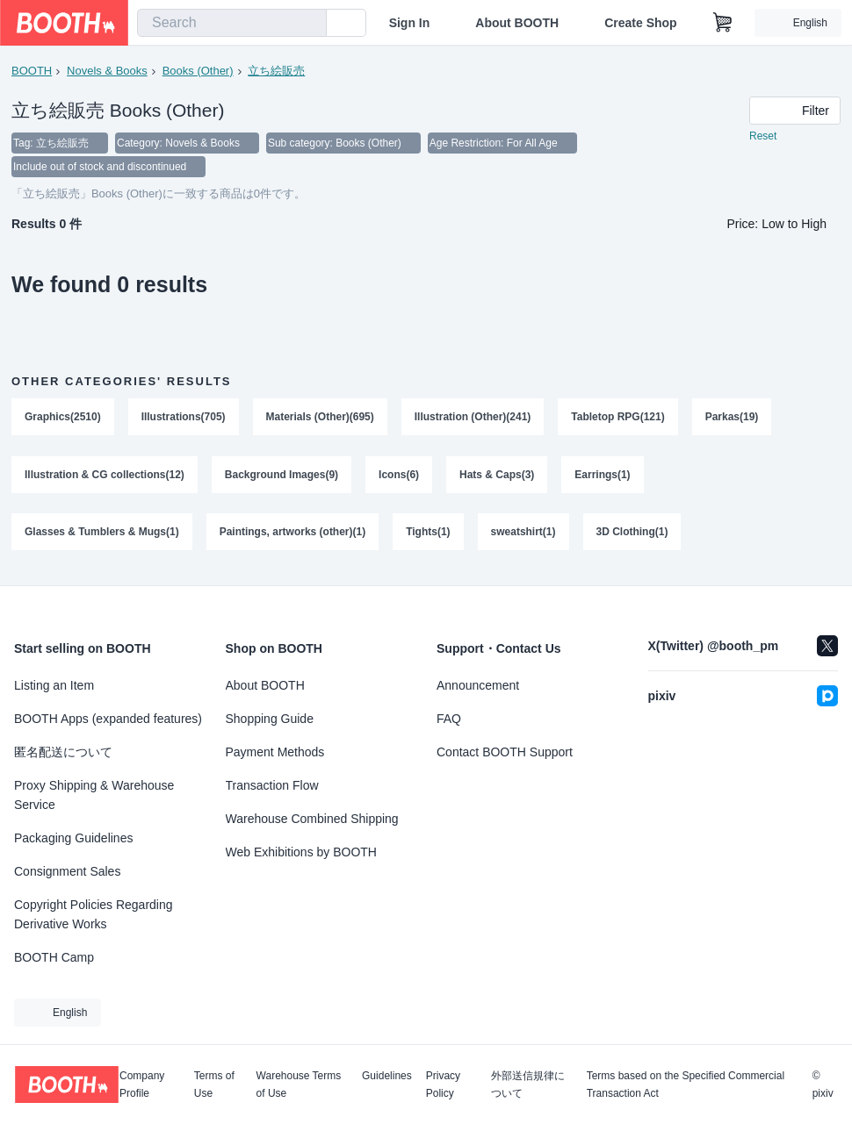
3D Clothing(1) (632, 534)
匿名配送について (63, 752)
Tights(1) (429, 534)
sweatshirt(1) (523, 534)
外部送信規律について (528, 1084)
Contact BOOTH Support (505, 752)
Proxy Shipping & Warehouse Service (94, 795)
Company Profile (141, 1084)
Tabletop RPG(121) (618, 418)
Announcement (478, 685)
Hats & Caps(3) (496, 476)
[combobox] (232, 23)
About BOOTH (517, 23)
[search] (309, 23)
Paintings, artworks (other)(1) (293, 534)
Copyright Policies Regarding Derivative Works (93, 914)
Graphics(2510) (63, 418)
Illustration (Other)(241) (473, 418)
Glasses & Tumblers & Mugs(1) (102, 534)
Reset (762, 137)
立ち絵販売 (277, 70)
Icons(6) (399, 476)
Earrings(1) (603, 476)
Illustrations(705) (183, 418)
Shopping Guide (270, 719)
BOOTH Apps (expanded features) (108, 719)
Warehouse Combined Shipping (312, 819)
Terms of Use (214, 1084)
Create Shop (640, 23)
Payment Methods (275, 752)
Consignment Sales (67, 871)
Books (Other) (198, 70)
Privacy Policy (443, 1084)
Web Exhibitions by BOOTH (301, 852)
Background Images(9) (281, 476)
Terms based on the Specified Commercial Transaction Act (685, 1084)
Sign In (409, 23)
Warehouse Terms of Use (299, 1084)
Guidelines (387, 1076)
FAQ (449, 719)
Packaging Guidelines (73, 838)
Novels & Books (107, 70)
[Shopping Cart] (723, 23)
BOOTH (31, 70)
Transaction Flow (272, 785)
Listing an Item (54, 685)
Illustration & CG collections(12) (104, 476)
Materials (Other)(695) (320, 418)
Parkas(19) (732, 418)
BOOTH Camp (54, 957)
